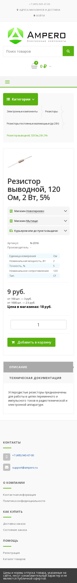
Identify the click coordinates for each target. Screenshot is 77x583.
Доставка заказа (14, 523)
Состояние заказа (15, 530)
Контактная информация (19, 495)
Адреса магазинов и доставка (38, 9)
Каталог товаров (14, 559)
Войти (40, 15)
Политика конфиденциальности (24, 501)
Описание (18, 367)
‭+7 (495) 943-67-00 (39, 4)
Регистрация (11, 553)
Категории (19, 99)
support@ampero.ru (25, 467)
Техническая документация (35, 378)
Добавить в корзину (31, 342)
